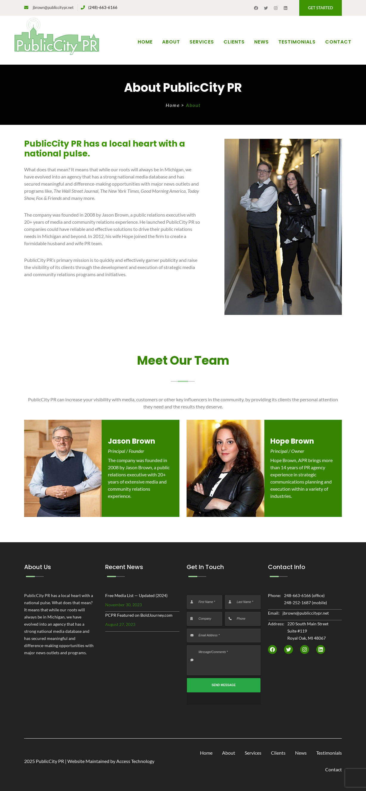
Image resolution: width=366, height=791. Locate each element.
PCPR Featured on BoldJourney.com (139, 615)
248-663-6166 (297, 595)
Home (145, 41)
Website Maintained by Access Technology (110, 761)
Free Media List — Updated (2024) (136, 595)
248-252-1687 (297, 602)
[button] (320, 8)
